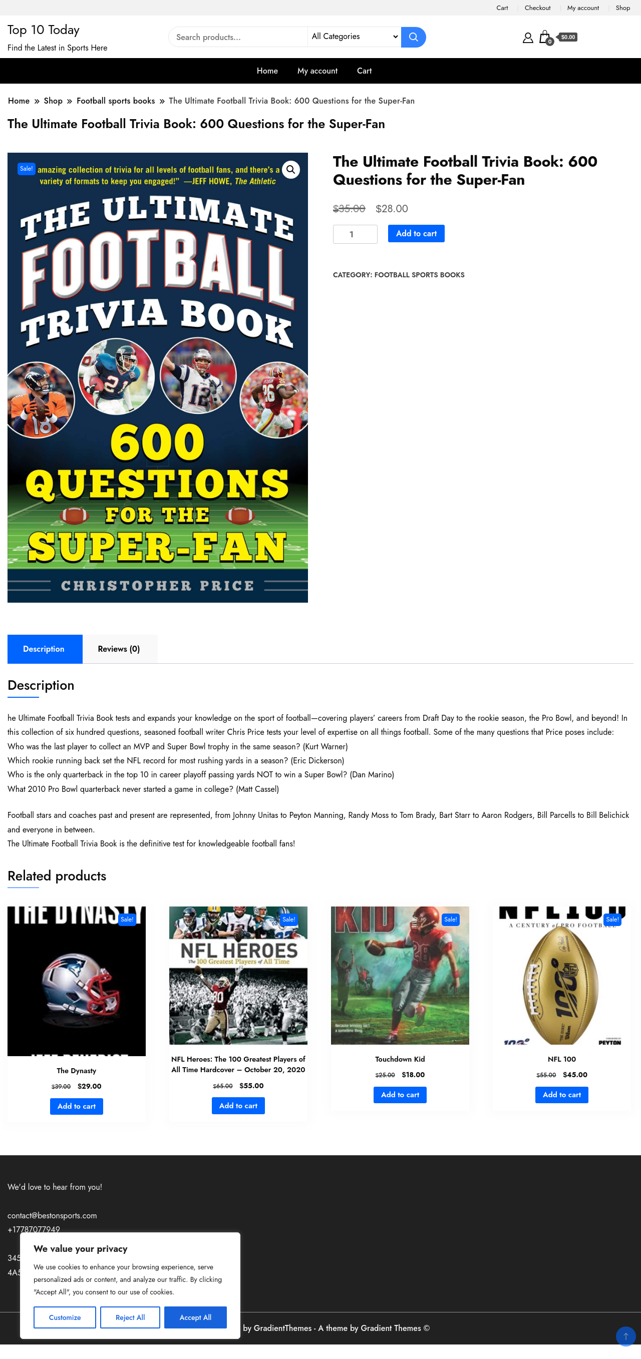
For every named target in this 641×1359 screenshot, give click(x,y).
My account (583, 8)
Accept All (196, 1317)
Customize (65, 1317)
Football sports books (420, 275)
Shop (623, 8)
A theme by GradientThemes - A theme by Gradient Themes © (320, 1328)
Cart (502, 8)
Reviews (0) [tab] (119, 649)
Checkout (538, 8)
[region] (130, 1285)
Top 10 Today (44, 29)
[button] (291, 170)
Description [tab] (44, 649)
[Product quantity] (355, 234)
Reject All (130, 1317)
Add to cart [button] (77, 1106)
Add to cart (416, 233)
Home (267, 71)
